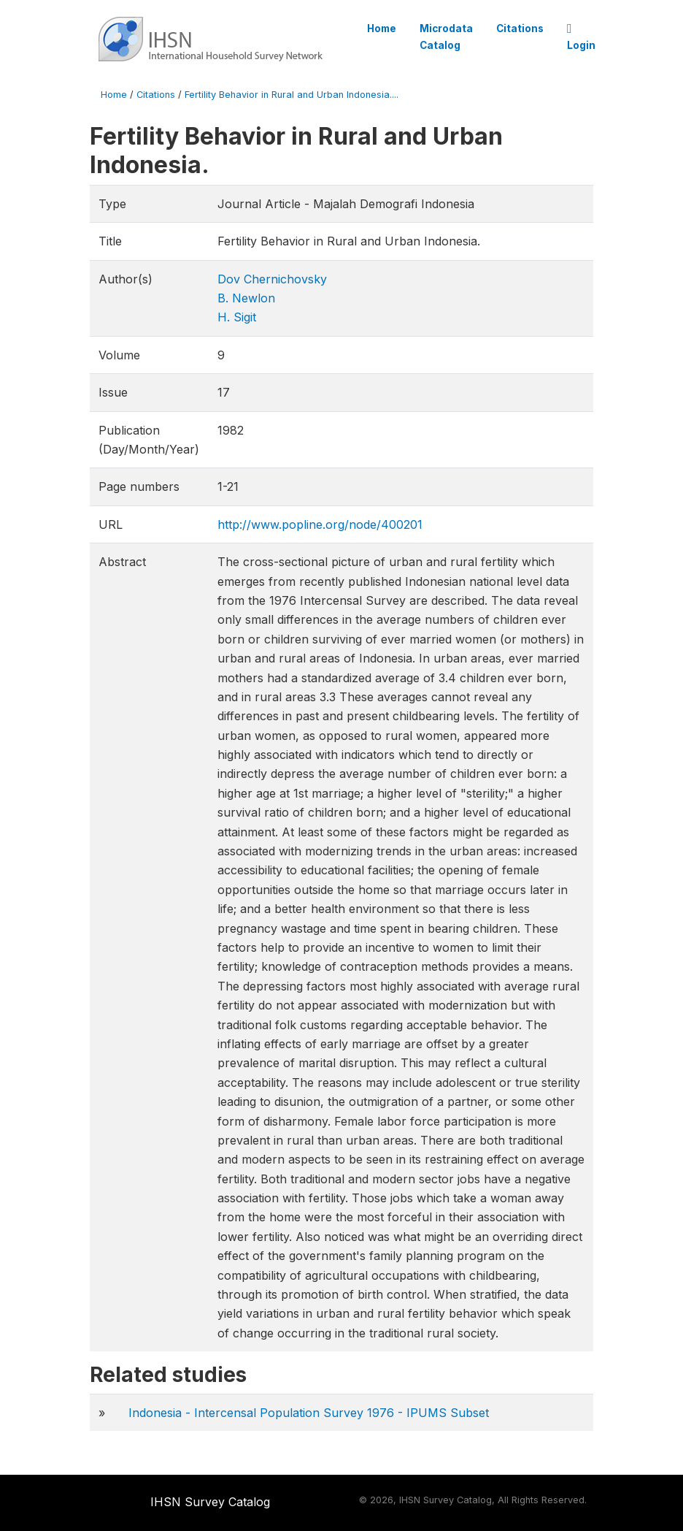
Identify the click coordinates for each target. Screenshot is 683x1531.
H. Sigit (236, 317)
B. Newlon (246, 298)
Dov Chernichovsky (272, 279)
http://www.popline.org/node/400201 (319, 524)
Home (381, 28)
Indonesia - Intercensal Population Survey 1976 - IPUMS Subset (308, 1412)
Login (581, 37)
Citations (520, 28)
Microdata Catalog (446, 36)
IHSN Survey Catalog (210, 1501)
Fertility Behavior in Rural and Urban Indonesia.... (291, 94)
